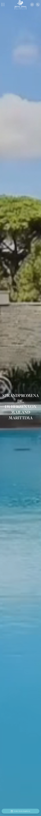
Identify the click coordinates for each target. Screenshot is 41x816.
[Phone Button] (38, 5)
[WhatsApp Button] (32, 5)
